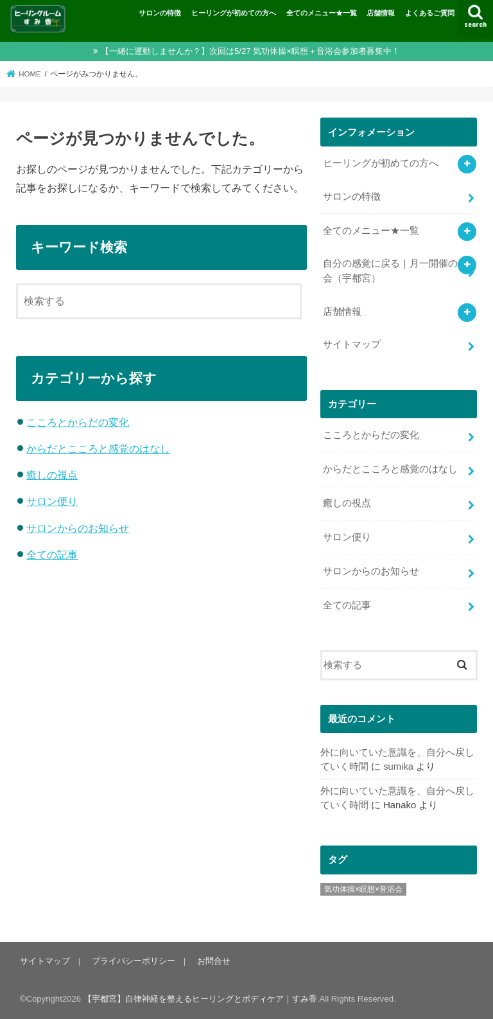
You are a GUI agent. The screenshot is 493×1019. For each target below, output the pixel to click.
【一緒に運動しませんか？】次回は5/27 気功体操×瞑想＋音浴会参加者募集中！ (250, 51)
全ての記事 (52, 554)
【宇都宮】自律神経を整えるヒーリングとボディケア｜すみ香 (200, 999)
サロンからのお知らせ (77, 528)
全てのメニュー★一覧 (321, 13)
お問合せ (213, 961)
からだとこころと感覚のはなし (98, 448)
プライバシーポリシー (133, 961)
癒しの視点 (52, 475)
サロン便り (52, 501)
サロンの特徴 (160, 13)
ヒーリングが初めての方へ (233, 13)
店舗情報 (381, 13)
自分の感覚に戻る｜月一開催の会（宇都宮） (390, 270)
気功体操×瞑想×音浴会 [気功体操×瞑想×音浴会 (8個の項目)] (363, 889)
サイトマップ (352, 344)
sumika (398, 766)
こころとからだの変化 (77, 422)
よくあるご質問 (429, 13)
